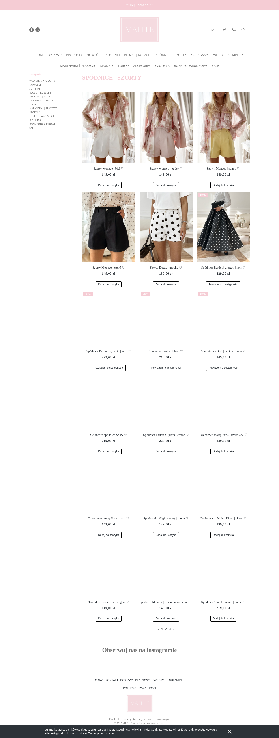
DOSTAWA (126, 680)
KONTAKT (111, 680)
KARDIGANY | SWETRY (41, 100)
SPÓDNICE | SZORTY (41, 96)
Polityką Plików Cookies (145, 730)
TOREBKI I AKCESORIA (41, 116)
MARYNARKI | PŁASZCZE (43, 108)
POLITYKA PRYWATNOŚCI (139, 688)
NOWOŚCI (35, 84)
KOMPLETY (35, 104)
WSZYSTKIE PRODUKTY (42, 80)
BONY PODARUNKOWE (42, 124)
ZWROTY (158, 680)
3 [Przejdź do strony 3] (170, 629)
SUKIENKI (34, 88)
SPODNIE (34, 112)
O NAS (99, 680)
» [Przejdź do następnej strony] (174, 629)
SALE (32, 128)
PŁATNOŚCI (142, 680)
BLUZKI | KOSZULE (40, 92)
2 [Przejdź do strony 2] (166, 629)
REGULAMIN (174, 680)
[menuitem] (40, 54)
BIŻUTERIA (35, 120)
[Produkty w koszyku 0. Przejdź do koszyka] (243, 32)
